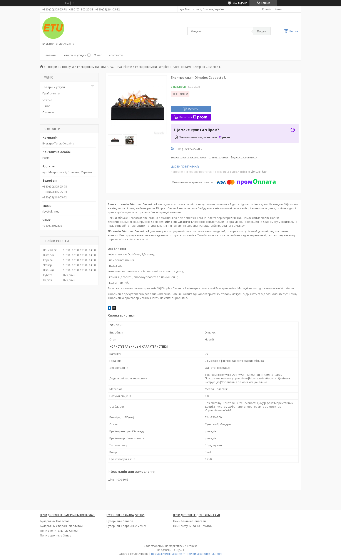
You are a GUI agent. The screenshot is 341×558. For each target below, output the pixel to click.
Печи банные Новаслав (189, 521)
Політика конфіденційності (204, 554)
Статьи (47, 100)
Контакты (116, 55)
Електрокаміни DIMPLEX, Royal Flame (104, 67)
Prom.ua (192, 546)
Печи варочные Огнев (55, 535)
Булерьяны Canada (120, 521)
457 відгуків (240, 3)
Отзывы (48, 112)
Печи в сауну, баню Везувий (192, 526)
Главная (49, 55)
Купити (193, 109)
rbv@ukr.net (50, 211)
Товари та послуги (60, 67)
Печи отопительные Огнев (59, 531)
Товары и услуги (74, 55)
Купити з (193, 117)
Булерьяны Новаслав (55, 521)
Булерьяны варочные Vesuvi (127, 526)
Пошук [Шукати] (261, 31)
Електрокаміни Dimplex (152, 67)
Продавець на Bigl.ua (170, 550)
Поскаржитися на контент (168, 554)
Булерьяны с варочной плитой (61, 526)
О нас (98, 55)
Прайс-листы (51, 93)
